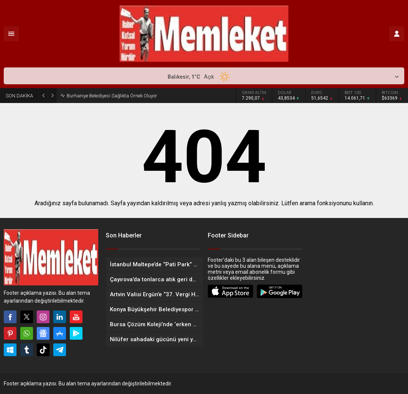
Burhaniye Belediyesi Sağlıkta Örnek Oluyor (112, 95)
